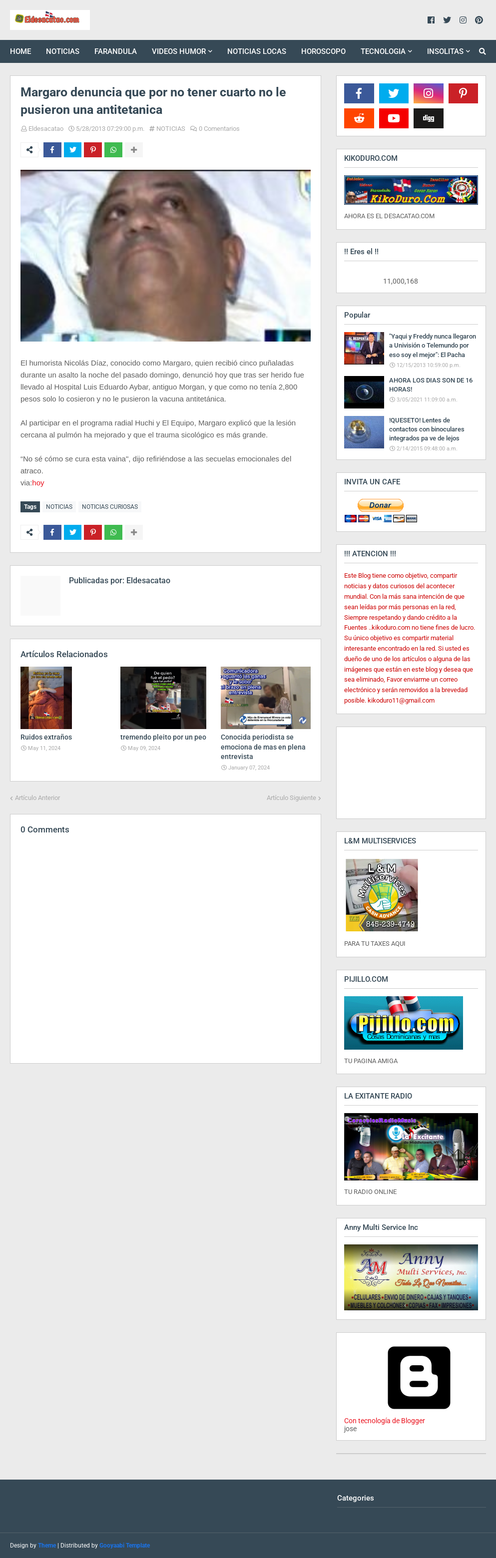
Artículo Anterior (37, 797)
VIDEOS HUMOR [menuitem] (179, 51)
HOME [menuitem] (20, 51)
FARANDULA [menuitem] (115, 51)
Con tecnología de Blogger (419, 1417)
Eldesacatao (45, 128)
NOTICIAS (170, 128)
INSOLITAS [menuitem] (445, 51)
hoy (38, 482)
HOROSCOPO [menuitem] (323, 51)
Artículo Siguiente (291, 797)
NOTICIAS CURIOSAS (110, 506)
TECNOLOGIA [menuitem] (383, 51)
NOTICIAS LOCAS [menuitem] (256, 51)
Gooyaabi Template (124, 1545)
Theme (47, 1545)
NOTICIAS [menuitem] (62, 51)
